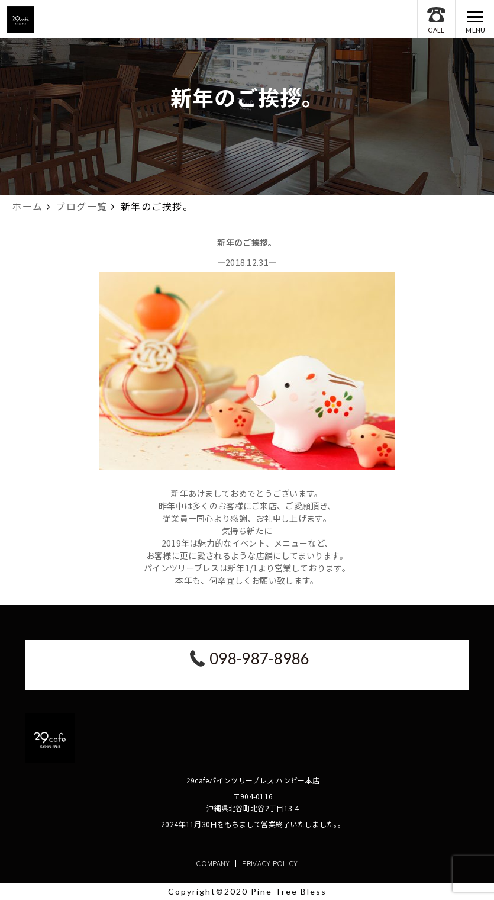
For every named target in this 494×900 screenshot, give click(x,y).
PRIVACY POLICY (270, 863)
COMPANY (213, 863)
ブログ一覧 (82, 206)
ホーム (27, 206)
